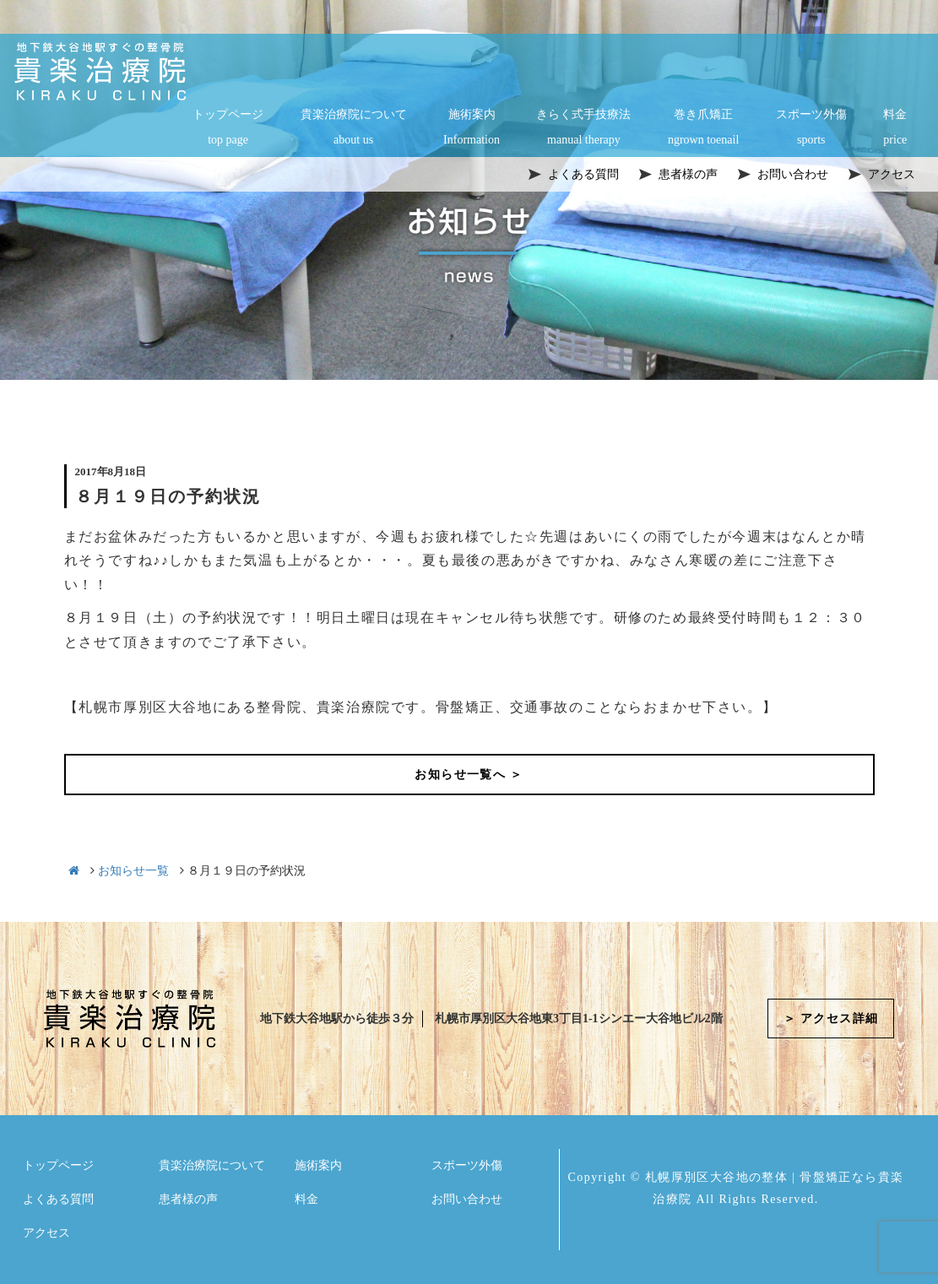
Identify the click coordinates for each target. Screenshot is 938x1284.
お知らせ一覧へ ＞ (469, 774)
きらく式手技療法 (583, 128)
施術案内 (471, 128)
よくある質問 (58, 1199)
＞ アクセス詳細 (831, 1018)
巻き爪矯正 (703, 128)
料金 (895, 128)
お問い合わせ (466, 1199)
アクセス (46, 1233)
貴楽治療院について (354, 128)
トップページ (227, 128)
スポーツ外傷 (811, 128)
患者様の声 (188, 1199)
